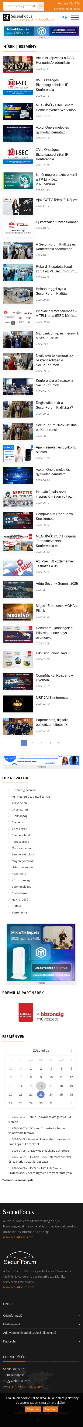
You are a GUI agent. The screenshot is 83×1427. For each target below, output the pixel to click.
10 (51, 1077)
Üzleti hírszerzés (23, 867)
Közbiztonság (21, 880)
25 (61, 1094)
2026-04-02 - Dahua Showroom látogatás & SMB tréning (40, 1119)
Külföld (16, 906)
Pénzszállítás (20, 842)
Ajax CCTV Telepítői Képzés (57, 200)
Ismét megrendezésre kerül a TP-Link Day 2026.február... (56, 179)
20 (10, 1094)
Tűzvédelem (20, 803)
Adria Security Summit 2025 (57, 583)
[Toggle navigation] (75, 18)
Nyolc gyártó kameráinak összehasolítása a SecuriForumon (54, 360)
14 (21, 1086)
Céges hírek (19, 829)
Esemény (18, 822)
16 (41, 1086)
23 (41, 1094)
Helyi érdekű (20, 899)
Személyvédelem (23, 854)
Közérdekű (19, 874)
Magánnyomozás (23, 861)
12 (71, 1077)
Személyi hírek (21, 835)
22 (31, 1094)
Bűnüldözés (19, 893)
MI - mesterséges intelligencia (31, 796)
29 (31, 1103)
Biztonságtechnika (24, 790)
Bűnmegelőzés (21, 886)
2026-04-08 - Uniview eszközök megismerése (40, 1150)
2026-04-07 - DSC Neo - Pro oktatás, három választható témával (37, 1130)
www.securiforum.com (18, 1287)
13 (10, 1086)
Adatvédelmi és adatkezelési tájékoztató (29, 1332)
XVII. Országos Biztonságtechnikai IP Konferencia (52, 85)
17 (51, 1086)
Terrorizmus (20, 912)
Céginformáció (12, 1315)
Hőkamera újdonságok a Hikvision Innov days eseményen (54, 632)
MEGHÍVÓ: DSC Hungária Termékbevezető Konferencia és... (56, 541)
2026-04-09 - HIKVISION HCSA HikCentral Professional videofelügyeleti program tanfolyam (40, 1170)
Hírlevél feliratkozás (67, 9)
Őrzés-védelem (22, 848)
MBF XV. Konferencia (52, 698)
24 (51, 1094)
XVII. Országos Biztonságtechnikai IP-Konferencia (52, 154)
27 (10, 1103)
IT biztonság (19, 816)
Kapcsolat (9, 1341)
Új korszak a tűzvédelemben (57, 222)
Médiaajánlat (11, 1324)
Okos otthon (20, 809)
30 (41, 1103)
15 (31, 1086)
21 (21, 1094)
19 (71, 1086)
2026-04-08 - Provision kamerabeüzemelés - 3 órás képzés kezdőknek (39, 1141)
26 (71, 1094)
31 (51, 1103)
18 (61, 1086)
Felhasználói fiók (69, 3)
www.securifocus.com (18, 1237)
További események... (19, 1180)
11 (61, 1077)
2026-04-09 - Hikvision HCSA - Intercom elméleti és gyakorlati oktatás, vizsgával (39, 1159)
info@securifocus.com (27, 1387)
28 (21, 1103)
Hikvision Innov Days (52, 653)
